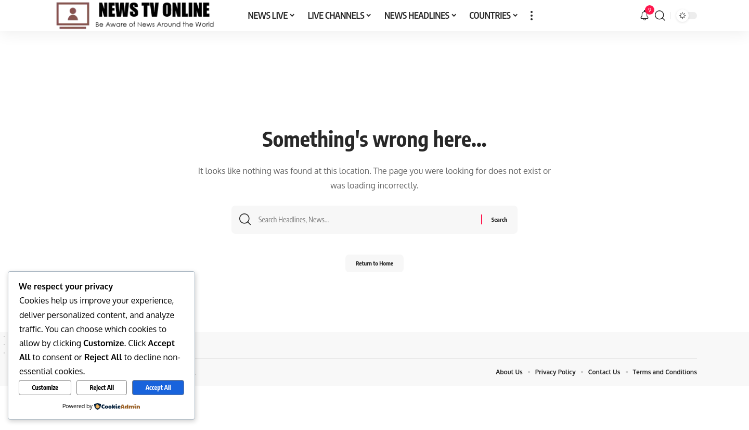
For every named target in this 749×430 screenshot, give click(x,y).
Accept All (158, 387)
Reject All (102, 387)
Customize (45, 387)
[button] (531, 15)
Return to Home (374, 266)
